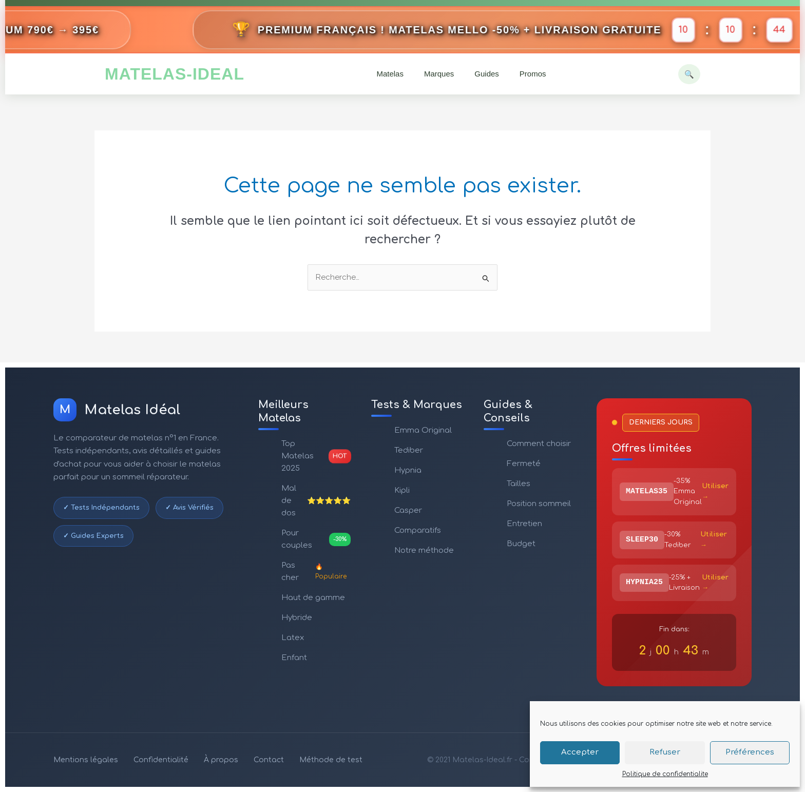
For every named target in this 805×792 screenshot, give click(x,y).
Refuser (664, 752)
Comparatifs (417, 530)
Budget (521, 543)
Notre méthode (424, 550)
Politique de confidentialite (665, 774)
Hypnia (407, 470)
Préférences (749, 752)
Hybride (296, 617)
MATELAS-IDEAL (174, 74)
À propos (221, 760)
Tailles (518, 483)
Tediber (408, 450)
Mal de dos (316, 500)
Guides (486, 73)
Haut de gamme (313, 597)
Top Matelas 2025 (316, 456)
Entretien (524, 523)
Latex (292, 637)
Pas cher (316, 571)
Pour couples (316, 539)
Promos (533, 73)
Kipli (402, 490)
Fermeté (524, 463)
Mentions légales (85, 760)
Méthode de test (330, 760)
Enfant (294, 657)
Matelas (390, 73)
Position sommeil (539, 503)
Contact (269, 760)
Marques (439, 73)
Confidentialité (160, 760)
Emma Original (423, 430)
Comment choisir (539, 443)
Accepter (580, 752)
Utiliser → (715, 491)
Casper (408, 510)
